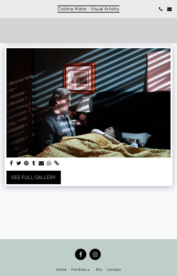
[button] (7, 9)
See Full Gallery (33, 177)
